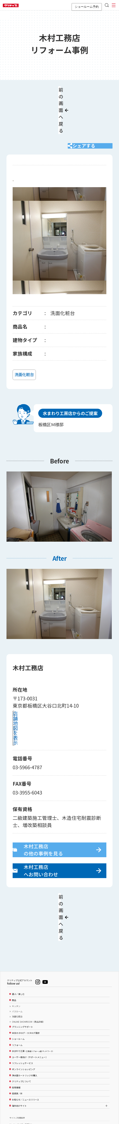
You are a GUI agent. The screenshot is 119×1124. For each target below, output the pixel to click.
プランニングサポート (22, 980)
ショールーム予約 (87, 6)
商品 (14, 954)
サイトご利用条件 (17, 1071)
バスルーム (17, 965)
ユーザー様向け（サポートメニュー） (30, 1011)
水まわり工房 (32, 1004)
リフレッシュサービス (22, 1017)
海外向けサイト (19, 1059)
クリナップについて (21, 1035)
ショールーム (18, 992)
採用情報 (16, 1041)
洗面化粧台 (17, 970)
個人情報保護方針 (17, 1084)
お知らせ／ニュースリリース (25, 1053)
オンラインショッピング (23, 1023)
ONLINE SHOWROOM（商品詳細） (28, 975)
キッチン (16, 960)
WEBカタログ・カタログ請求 (26, 986)
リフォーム (17, 999)
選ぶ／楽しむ (18, 947)
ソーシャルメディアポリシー (21, 1078)
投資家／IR (17, 1047)
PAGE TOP (59, 1104)
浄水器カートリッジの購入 (24, 1029)
